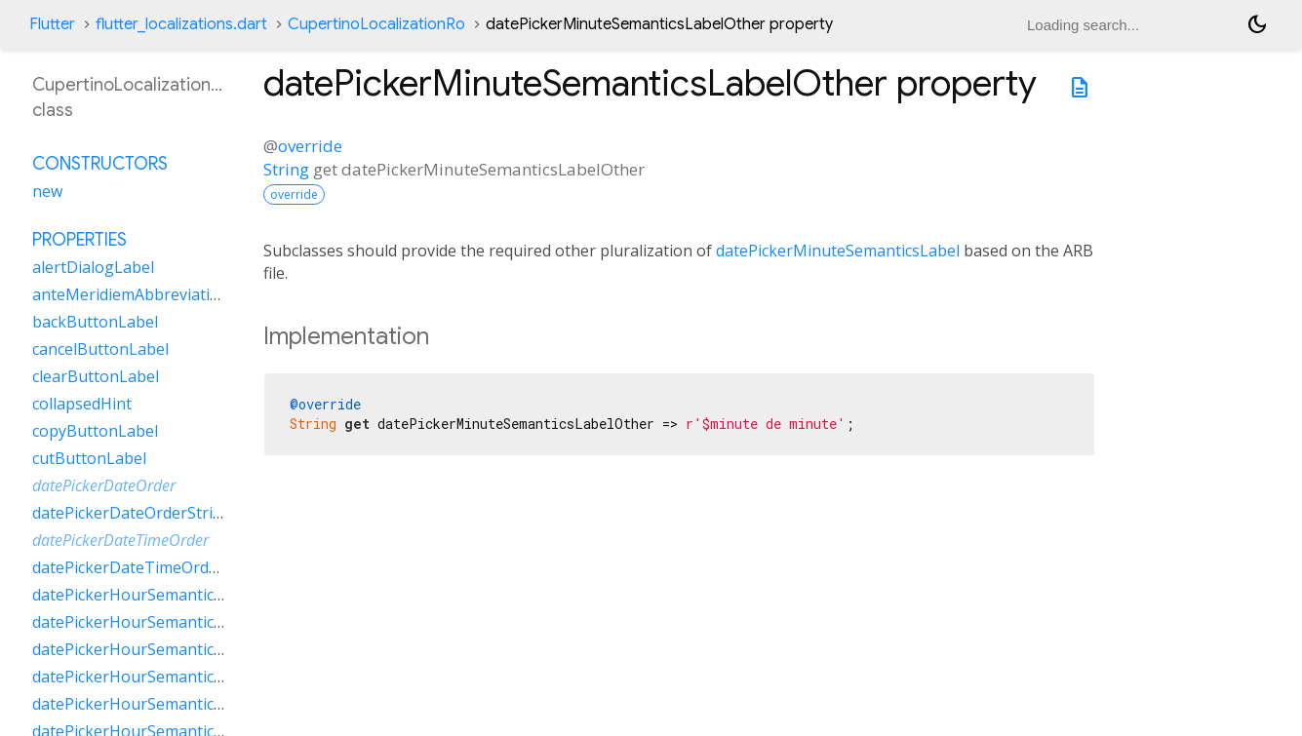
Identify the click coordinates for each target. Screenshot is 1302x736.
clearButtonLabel (95, 376)
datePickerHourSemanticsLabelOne (162, 649)
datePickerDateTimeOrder (120, 540)
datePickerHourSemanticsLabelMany (167, 622)
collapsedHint (82, 403)
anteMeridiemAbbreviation (130, 294)
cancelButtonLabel (100, 349)
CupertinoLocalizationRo (376, 24)
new (47, 191)
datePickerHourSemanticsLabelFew (161, 594)
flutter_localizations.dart (181, 24)
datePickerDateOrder (104, 485)
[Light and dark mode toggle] (1257, 24)
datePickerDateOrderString (132, 512)
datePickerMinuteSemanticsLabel (838, 250)
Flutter (52, 24)
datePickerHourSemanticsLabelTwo (163, 704)
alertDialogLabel (93, 267)
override (310, 146)
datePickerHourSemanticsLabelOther (168, 676)
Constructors (100, 163)
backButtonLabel (95, 321)
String (286, 169)
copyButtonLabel (95, 431)
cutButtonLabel (89, 458)
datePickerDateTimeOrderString (150, 567)
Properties (79, 240)
